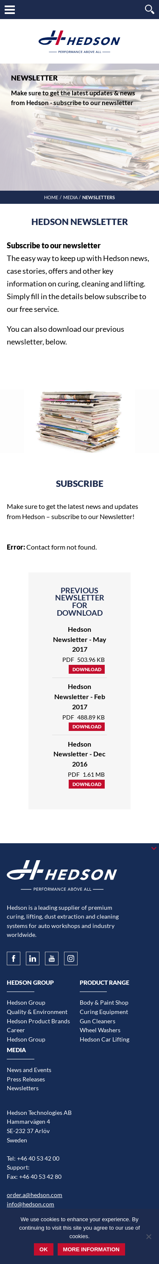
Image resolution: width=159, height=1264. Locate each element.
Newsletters (23, 1088)
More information (91, 1249)
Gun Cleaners (97, 1021)
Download (87, 669)
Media (70, 197)
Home (51, 197)
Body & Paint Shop (104, 1002)
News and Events (29, 1069)
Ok (43, 1249)
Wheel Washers (100, 1029)
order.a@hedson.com (34, 1194)
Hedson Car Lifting (104, 1039)
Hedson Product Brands (38, 1021)
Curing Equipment (104, 1011)
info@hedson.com (30, 1204)
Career (16, 1029)
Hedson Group (26, 1002)
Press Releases (26, 1079)
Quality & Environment (37, 1011)
